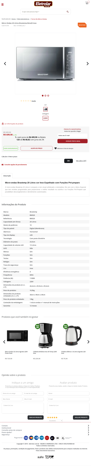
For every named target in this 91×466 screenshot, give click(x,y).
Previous (4, 63)
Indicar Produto (35, 417)
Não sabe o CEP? (81, 161)
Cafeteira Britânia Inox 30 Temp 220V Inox (45, 352)
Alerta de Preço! (38, 148)
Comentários (23, 408)
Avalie (34, 101)
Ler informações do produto (13, 124)
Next (86, 63)
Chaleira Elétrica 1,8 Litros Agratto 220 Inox (73, 352)
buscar (67, 11)
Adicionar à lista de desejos (67, 148)
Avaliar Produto (81, 417)
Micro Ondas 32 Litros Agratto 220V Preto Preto (16, 352)
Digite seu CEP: (45, 156)
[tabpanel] (45, 63)
